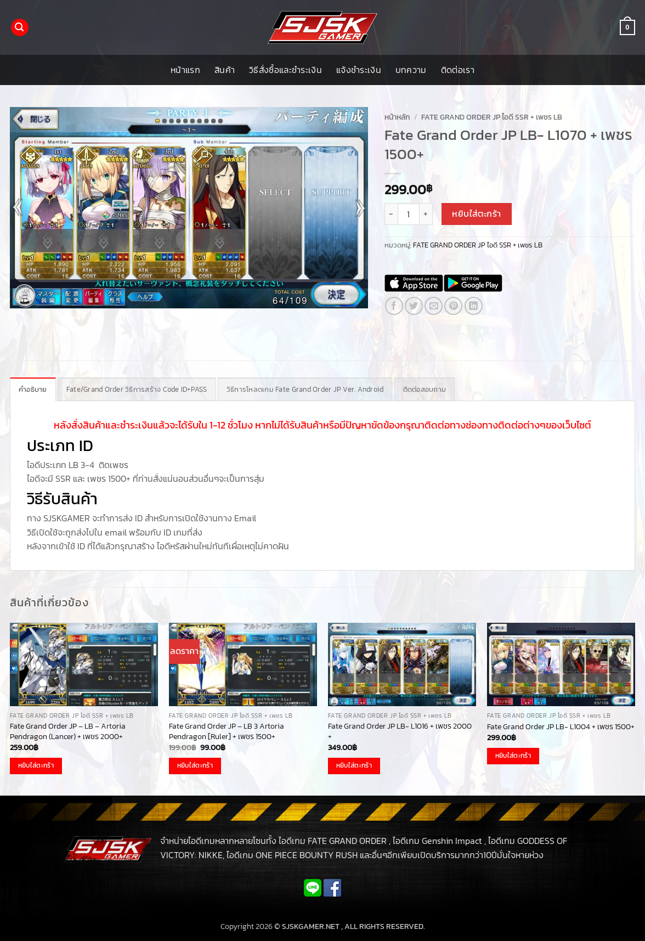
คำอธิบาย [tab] (33, 389)
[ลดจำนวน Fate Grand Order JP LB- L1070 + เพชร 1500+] (391, 214)
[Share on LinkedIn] (474, 306)
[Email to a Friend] (434, 306)
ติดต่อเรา (457, 69)
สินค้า (224, 69)
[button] (20, 28)
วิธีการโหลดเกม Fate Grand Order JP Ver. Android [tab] (305, 389)
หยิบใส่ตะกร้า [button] (36, 765)
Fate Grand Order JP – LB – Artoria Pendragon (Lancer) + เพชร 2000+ (68, 731)
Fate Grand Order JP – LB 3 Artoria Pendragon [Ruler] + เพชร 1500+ (226, 731)
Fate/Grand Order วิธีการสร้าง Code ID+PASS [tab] (136, 389)
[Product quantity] (409, 214)
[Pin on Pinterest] (453, 306)
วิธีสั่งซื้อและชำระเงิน (285, 69)
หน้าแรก (185, 69)
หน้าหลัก (397, 116)
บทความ (411, 69)
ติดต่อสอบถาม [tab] (424, 389)
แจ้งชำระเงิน (358, 69)
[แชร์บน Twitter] (414, 306)
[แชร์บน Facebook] (394, 306)
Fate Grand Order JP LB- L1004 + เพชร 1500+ (561, 727)
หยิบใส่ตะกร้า (476, 213)
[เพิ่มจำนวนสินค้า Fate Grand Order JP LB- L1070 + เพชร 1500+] (426, 214)
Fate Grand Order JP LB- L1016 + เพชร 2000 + (400, 731)
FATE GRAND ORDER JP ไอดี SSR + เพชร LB (491, 116)
